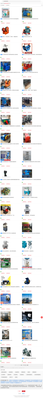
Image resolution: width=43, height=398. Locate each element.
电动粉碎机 (17, 372)
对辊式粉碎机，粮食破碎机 (28, 251)
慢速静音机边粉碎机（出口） (7, 340)
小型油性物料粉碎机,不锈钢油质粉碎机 (31, 340)
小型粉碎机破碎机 (29, 374)
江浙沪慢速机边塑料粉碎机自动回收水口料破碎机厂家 (12, 304)
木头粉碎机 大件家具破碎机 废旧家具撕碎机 (10, 268)
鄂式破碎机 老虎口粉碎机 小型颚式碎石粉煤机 (10, 90)
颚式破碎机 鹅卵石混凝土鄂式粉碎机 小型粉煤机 (32, 108)
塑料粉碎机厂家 (23, 380)
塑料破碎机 (34, 372)
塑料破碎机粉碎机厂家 (28, 36)
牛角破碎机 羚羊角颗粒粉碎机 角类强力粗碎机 (32, 161)
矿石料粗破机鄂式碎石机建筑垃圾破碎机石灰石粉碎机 (12, 72)
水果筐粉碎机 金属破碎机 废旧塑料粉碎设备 (10, 322)
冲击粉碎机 (15, 374)
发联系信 (3, 23)
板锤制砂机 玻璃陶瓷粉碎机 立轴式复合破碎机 (10, 108)
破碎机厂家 (9, 382)
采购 (41, 317)
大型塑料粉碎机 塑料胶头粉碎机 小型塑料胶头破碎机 (33, 286)
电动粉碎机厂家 (31, 381)
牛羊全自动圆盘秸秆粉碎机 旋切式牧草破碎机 (32, 233)
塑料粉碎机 (23, 372)
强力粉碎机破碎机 (37, 374)
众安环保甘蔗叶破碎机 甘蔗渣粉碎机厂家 (31, 304)
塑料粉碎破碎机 (3, 372)
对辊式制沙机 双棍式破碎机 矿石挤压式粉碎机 (10, 143)
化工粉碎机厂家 (10, 381)
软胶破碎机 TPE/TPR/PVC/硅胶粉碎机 (9, 233)
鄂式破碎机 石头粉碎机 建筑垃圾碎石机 (31, 72)
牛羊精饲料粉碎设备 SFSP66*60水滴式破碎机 (10, 18)
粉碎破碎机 (11, 372)
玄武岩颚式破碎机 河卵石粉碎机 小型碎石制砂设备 (33, 54)
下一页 (24, 365)
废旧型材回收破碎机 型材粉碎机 (8, 197)
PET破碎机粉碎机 (4, 377)
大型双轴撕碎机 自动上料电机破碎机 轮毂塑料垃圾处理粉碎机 (13, 286)
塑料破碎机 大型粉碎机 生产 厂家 (8, 215)
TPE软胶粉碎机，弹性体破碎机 (29, 215)
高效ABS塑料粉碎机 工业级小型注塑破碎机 (31, 322)
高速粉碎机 (9, 374)
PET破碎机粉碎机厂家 (24, 381)
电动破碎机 (22, 374)
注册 (23, 391)
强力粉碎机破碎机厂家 (36, 380)
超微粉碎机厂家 (18, 382)
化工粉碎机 (3, 374)
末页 (27, 365)
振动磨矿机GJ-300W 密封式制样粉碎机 (9, 358)
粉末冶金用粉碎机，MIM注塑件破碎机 (9, 251)
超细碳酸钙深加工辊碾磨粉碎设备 (30, 358)
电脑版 (23, 393)
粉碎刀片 (11, 377)
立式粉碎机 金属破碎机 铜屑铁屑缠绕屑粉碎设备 (11, 179)
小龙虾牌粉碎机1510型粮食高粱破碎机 (9, 161)
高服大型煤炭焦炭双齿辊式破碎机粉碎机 (31, 18)
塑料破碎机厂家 (17, 380)
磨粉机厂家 (13, 382)
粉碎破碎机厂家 (37, 381)
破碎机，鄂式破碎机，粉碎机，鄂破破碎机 (10, 36)
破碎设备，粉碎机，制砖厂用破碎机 (30, 90)
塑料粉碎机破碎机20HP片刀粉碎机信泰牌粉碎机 (32, 179)
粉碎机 (29, 372)
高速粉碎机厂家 (29, 380)
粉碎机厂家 (11, 380)
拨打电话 (8, 23)
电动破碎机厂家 (17, 381)
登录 (19, 391)
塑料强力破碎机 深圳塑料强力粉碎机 (30, 197)
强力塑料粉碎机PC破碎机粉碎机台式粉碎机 (10, 54)
